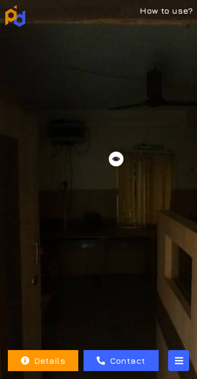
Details (43, 360)
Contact (121, 360)
